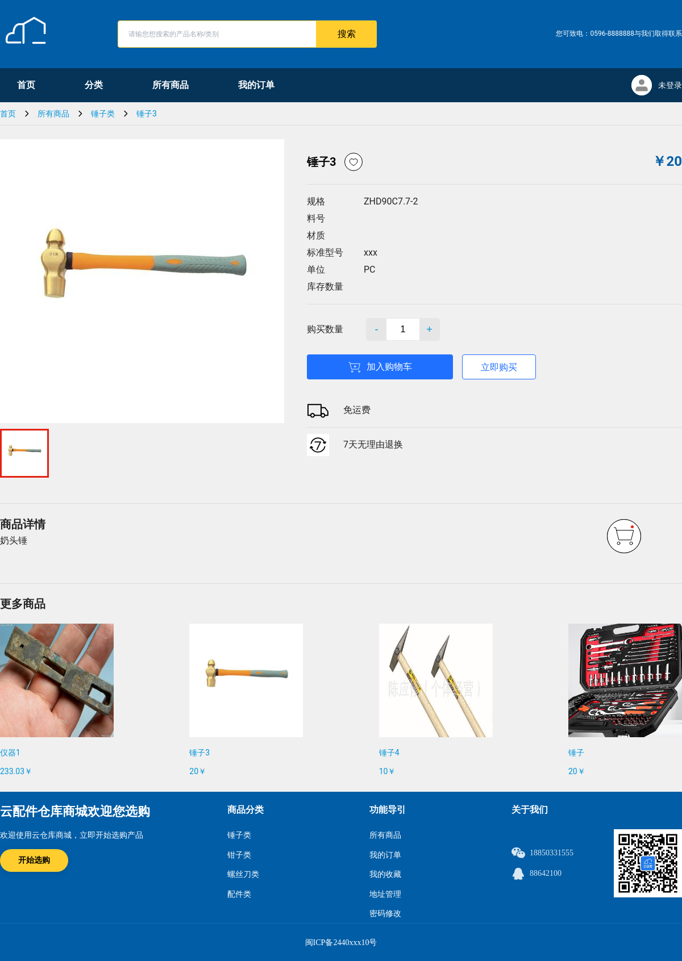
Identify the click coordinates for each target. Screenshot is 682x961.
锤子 (576, 752)
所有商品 (170, 85)
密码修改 (385, 913)
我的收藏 (385, 874)
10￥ (387, 771)
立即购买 (499, 367)
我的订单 (256, 85)
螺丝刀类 (243, 874)
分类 (94, 85)
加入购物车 (380, 367)
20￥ (197, 771)
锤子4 (389, 752)
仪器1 (10, 752)
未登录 (670, 85)
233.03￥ (16, 771)
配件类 (239, 894)
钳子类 (239, 855)
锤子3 (146, 113)
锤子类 (103, 113)
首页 (26, 85)
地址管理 (385, 894)
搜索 (347, 33)
